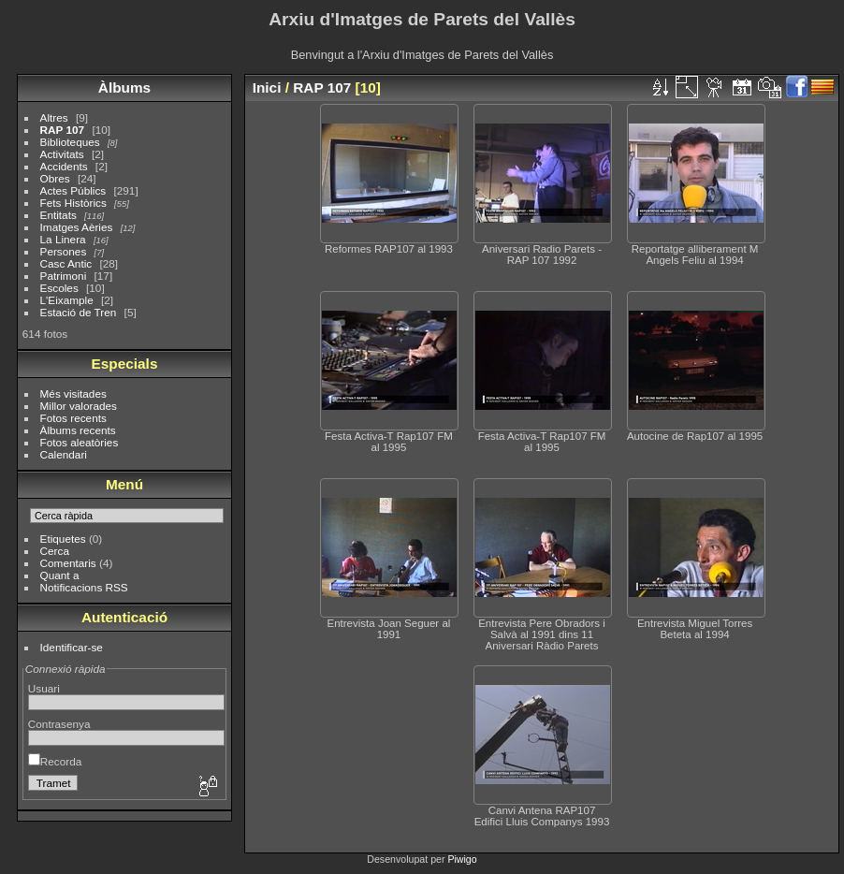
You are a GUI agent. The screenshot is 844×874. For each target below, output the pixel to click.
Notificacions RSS (84, 587)
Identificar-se (71, 647)
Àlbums (124, 87)
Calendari (63, 454)
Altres (54, 117)
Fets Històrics (73, 203)
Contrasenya (59, 724)
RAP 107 (62, 130)
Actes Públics (73, 190)
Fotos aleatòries (79, 442)
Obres (55, 178)
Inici (267, 87)
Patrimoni (63, 275)
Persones (63, 251)
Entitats (58, 215)
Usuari (44, 688)
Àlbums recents (78, 430)
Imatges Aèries (76, 227)
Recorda (54, 761)
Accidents (64, 166)
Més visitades (73, 393)
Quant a (60, 575)
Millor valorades (78, 406)
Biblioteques (70, 142)
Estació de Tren (78, 312)
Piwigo (461, 859)
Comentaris (68, 563)
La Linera (63, 239)
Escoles (59, 288)
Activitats (62, 154)
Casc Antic (66, 263)
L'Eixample (67, 300)
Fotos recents (73, 418)
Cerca (54, 551)
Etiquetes (63, 538)
